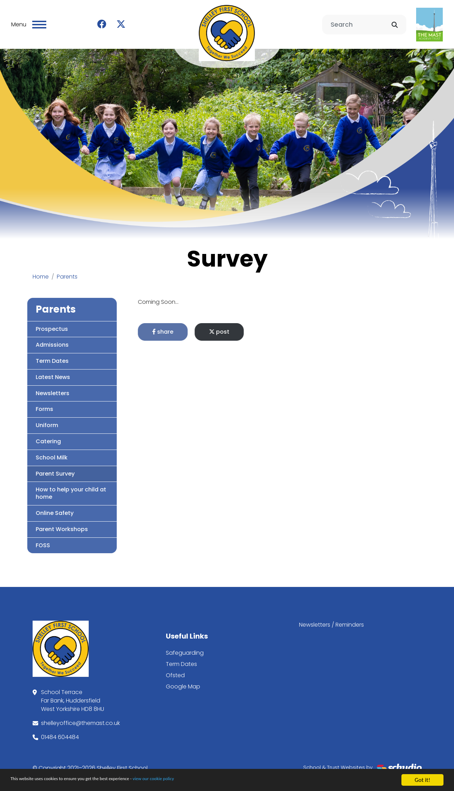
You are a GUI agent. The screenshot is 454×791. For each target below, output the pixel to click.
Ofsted (175, 671)
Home (41, 273)
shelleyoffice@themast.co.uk (80, 719)
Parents (67, 273)
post (248, 328)
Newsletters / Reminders (331, 621)
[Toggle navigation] (39, 22)
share (191, 328)
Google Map (183, 683)
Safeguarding (185, 649)
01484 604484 (60, 733)
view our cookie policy (196, 781)
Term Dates (181, 660)
